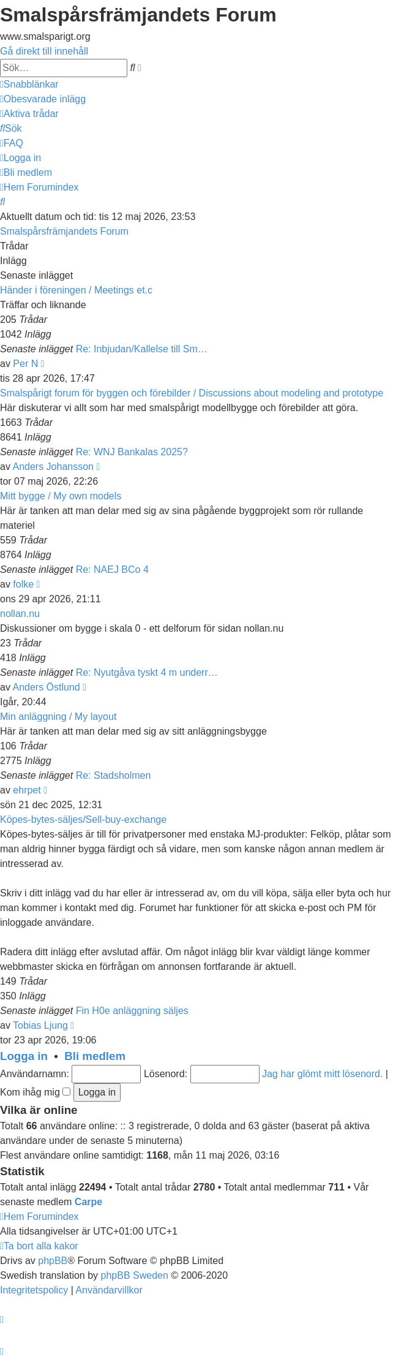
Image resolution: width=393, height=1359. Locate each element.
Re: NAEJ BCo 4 (112, 569)
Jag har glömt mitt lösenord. (322, 1074)
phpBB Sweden (134, 1275)
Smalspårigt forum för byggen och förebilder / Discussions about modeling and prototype (191, 393)
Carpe (88, 1202)
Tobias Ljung (40, 1025)
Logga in (24, 1056)
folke (23, 584)
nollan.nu (20, 613)
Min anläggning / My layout (58, 716)
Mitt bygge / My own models (60, 496)
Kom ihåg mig (35, 1092)
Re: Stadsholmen (113, 775)
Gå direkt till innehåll (44, 51)
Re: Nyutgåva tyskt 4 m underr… (147, 672)
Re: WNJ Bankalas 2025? (132, 452)
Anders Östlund (46, 687)
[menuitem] (43, 99)
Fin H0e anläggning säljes (132, 1010)
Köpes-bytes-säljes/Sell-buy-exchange (83, 819)
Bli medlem (94, 1056)
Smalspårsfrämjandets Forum (64, 231)
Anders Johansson (53, 466)
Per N (25, 363)
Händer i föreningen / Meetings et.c (76, 290)
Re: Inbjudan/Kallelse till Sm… (142, 349)
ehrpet (26, 790)
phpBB (52, 1260)
